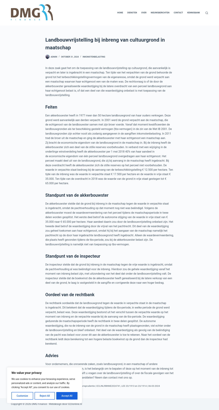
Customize (22, 395)
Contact (178, 12)
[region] (44, 385)
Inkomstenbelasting (94, 57)
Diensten (132, 12)
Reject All (45, 395)
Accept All (66, 395)
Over (143, 12)
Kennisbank (193, 12)
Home (120, 12)
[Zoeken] (206, 13)
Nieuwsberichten (160, 12)
